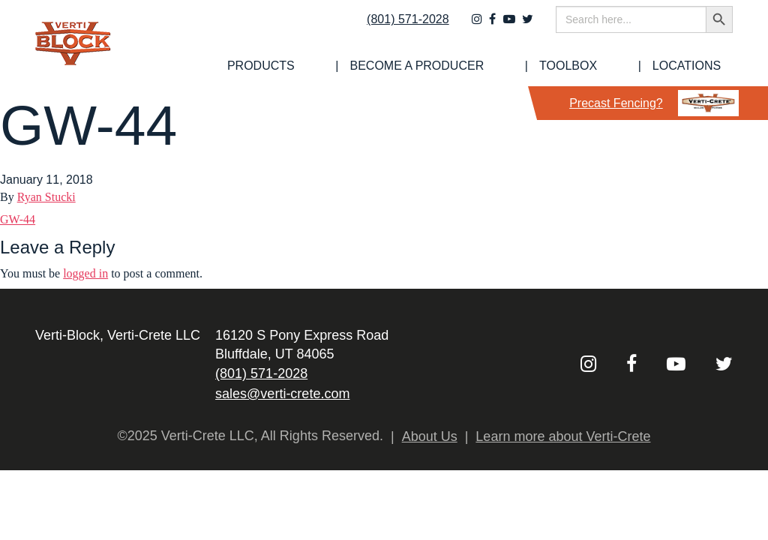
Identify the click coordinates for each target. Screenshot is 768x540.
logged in (85, 273)
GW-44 (17, 219)
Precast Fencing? (654, 103)
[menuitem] (362, 66)
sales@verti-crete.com (282, 393)
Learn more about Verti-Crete (563, 436)
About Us (430, 436)
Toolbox (610, 66)
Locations (698, 66)
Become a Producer (489, 66)
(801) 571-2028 (397, 28)
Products (362, 66)
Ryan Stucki (46, 196)
